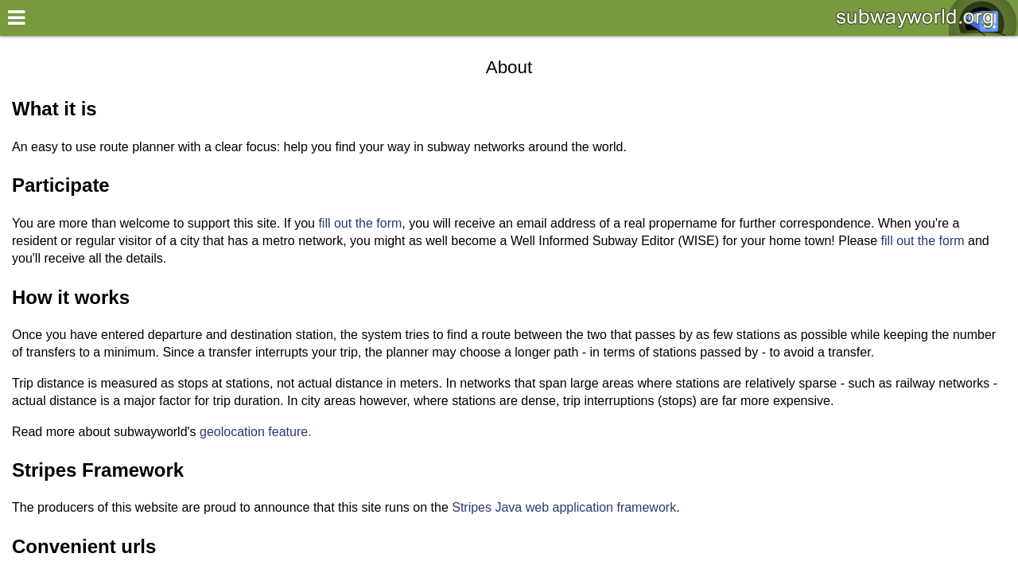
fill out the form (360, 223)
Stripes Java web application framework (564, 507)
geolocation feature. (256, 432)
